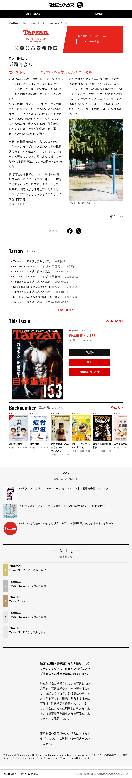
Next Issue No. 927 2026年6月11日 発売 (44, 266)
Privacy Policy (29, 773)
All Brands (21, 14)
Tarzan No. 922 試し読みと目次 (40, 301)
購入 (89, 362)
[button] (120, 432)
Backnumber (114, 321)
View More (66, 309)
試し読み (89, 352)
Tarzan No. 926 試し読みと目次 (39, 261)
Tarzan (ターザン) (38, 23)
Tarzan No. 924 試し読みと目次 (40, 281)
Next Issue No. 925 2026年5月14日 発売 (45, 286)
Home (25, 23)
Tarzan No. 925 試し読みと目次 (40, 271)
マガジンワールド (66, 5)
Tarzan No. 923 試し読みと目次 (40, 291)
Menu (112, 14)
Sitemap (8, 773)
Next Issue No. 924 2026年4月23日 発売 (45, 296)
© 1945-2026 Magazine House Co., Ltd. (101, 773)
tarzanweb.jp (96, 41)
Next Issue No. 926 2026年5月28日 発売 (45, 276)
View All (117, 407)
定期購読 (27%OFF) (89, 372)
